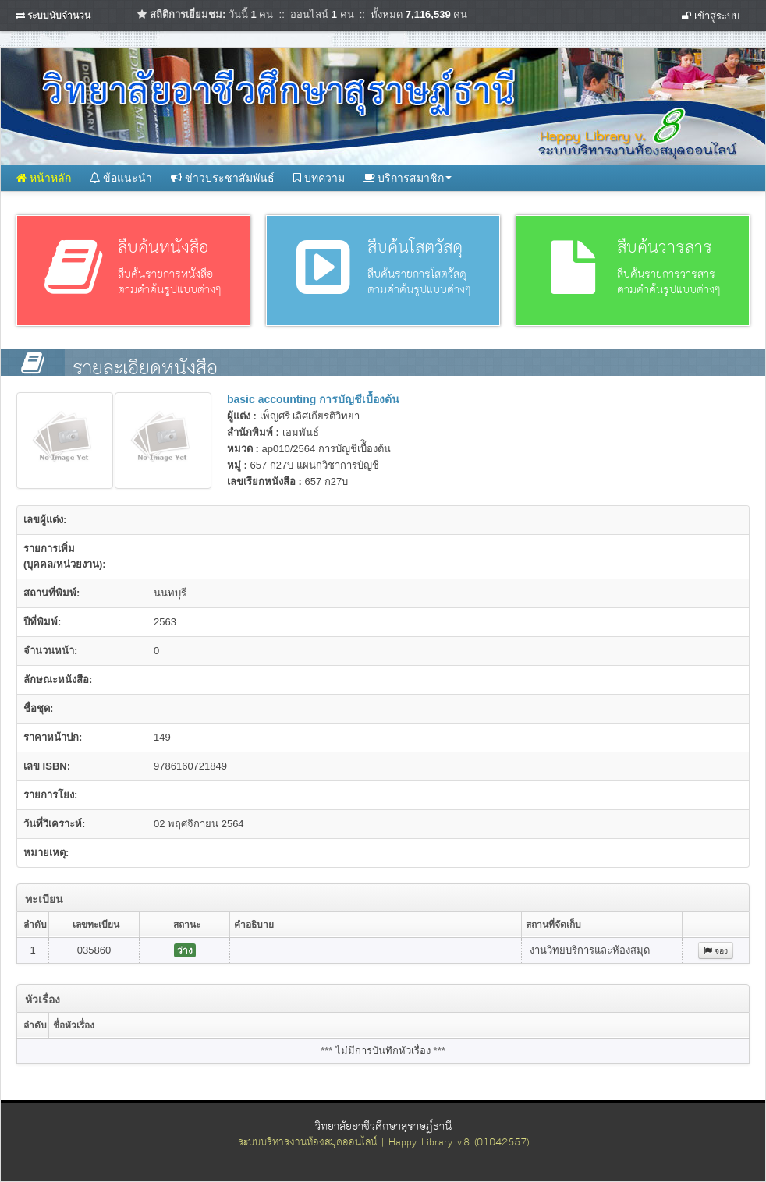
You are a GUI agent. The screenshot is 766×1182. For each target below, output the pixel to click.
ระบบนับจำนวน (58, 15)
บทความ (319, 178)
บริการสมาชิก (407, 178)
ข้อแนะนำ (121, 178)
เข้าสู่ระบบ (710, 16)
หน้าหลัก (43, 178)
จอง (716, 950)
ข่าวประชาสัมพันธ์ (223, 178)
